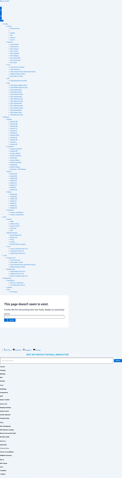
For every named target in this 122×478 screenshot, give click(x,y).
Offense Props (14, 224)
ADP (8, 78)
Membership (7, 278)
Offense (12, 37)
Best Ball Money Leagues (18, 244)
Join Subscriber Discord (17, 285)
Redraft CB (13, 190)
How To (12, 40)
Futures (12, 242)
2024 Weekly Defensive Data (19, 87)
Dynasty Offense (15, 153)
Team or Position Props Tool (19, 276)
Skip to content (4, 1)
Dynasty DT (13, 131)
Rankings (6, 117)
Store (8, 289)
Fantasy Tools (11, 258)
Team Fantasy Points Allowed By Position (23, 72)
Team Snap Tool (15, 69)
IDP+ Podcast (14, 49)
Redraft (12, 33)
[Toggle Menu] (1, 21)
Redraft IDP (13, 165)
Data (8, 83)
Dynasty (9, 119)
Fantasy (5, 24)
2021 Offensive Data (16, 106)
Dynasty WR (14, 126)
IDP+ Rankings (14, 53)
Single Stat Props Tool (17, 251)
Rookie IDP (13, 158)
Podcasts (10, 42)
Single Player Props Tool (17, 253)
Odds (11, 221)
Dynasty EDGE (14, 135)
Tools (8, 65)
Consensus (10, 146)
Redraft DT (13, 183)
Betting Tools (11, 269)
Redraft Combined (15, 162)
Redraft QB (13, 174)
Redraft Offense (15, 167)
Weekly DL (13, 203)
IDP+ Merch (13, 292)
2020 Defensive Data (16, 115)
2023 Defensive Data (16, 94)
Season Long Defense (17, 215)
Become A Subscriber (16, 283)
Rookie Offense (15, 160)
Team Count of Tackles (17, 67)
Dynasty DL (13, 133)
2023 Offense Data (16, 92)
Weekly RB (13, 196)
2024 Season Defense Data (18, 85)
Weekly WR (13, 199)
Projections (10, 210)
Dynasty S (13, 142)
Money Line (13, 237)
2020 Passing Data (16, 110)
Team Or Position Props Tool (19, 249)
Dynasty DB (13, 140)
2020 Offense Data (16, 112)
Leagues (9, 287)
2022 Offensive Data (16, 99)
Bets (4, 217)
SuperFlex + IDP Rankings (18, 169)
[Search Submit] (6, 320)
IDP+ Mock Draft (15, 58)
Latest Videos (14, 44)
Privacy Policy (4, 448)
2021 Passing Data (16, 103)
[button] (61, 10)
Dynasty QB (13, 121)
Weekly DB (13, 208)
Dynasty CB (13, 144)
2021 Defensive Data (16, 108)
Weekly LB (13, 205)
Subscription (11, 280)
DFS (11, 230)
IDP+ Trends (14, 51)
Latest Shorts (14, 46)
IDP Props (13, 228)
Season (9, 171)
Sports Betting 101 (16, 235)
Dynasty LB (13, 137)
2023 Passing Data (16, 90)
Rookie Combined (15, 155)
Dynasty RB (13, 124)
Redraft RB (13, 176)
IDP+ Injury (13, 62)
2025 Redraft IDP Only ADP (18, 81)
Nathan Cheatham (5, 346)
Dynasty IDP (14, 151)
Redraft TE (13, 180)
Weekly (9, 192)
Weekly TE (13, 201)
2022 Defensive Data (16, 101)
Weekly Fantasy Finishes (17, 74)
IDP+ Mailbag (14, 56)
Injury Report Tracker (16, 76)
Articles (9, 26)
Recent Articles (15, 28)
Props (12, 239)
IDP (11, 35)
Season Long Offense (16, 212)
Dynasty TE (13, 128)
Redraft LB (13, 185)
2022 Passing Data (16, 96)
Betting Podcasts (12, 233)
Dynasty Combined (16, 149)
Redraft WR (13, 178)
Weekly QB (13, 194)
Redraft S (13, 187)
